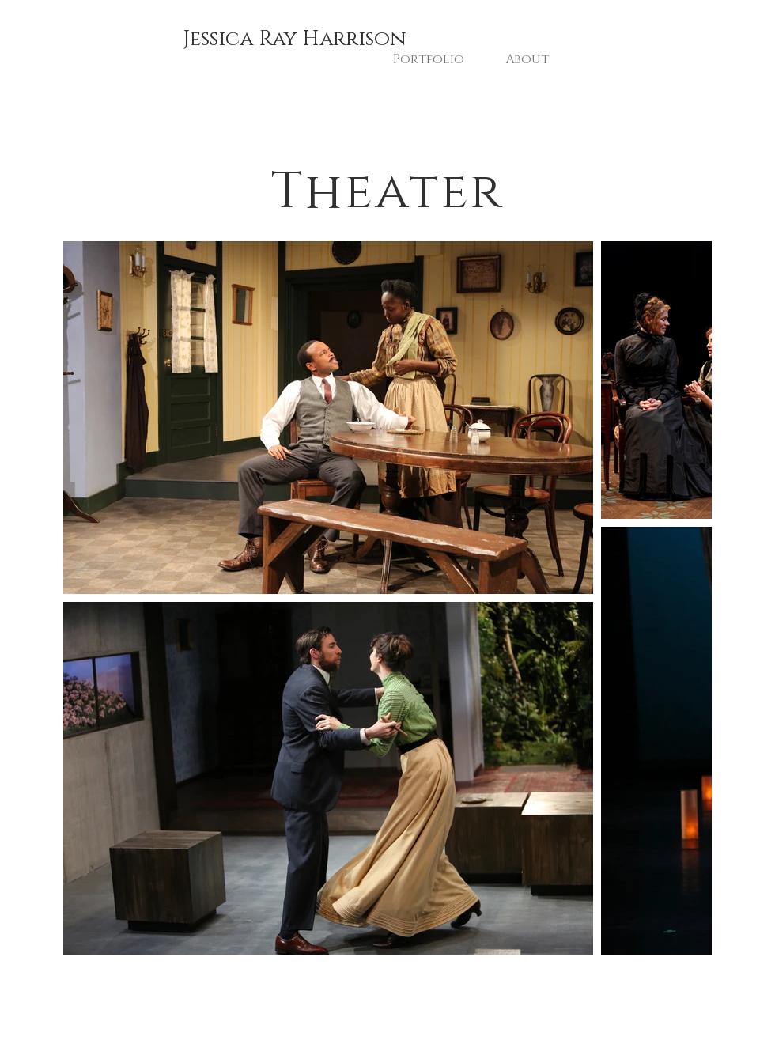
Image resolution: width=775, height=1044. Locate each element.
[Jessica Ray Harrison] (294, 40)
